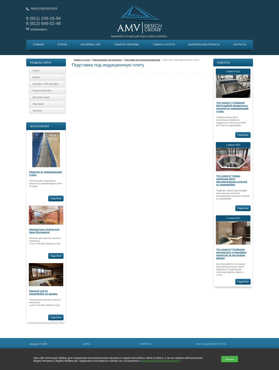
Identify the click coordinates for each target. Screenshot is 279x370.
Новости (223, 62)
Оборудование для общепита (107, 60)
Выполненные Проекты (204, 44)
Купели (62, 44)
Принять (229, 359)
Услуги (36, 70)
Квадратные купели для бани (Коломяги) (44, 231)
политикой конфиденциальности (161, 360)
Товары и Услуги (164, 44)
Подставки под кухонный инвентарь (142, 60)
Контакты (239, 44)
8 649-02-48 (43, 23)
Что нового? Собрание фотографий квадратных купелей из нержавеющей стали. (232, 107)
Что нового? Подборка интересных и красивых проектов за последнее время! (231, 254)
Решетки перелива (126, 44)
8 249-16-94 (43, 18)
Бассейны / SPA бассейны (48, 84)
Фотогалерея (39, 126)
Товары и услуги (82, 60)
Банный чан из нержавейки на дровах (43, 292)
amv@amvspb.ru (39, 29)
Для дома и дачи (41, 97)
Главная (38, 44)
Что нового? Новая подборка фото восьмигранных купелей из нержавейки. (231, 180)
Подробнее (55, 198)
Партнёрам (38, 104)
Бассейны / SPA (91, 44)
